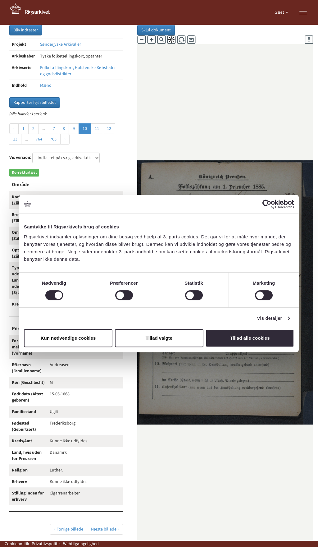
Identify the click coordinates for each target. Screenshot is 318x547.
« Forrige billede (68, 529)
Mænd (46, 85)
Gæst (280, 12)
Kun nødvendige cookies (68, 338)
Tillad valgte (159, 338)
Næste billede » (105, 529)
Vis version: (20, 157)
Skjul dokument (156, 30)
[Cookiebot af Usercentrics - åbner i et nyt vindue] (267, 204)
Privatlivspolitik (46, 544)
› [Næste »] (65, 139)
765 (53, 139)
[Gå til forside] (33, 12)
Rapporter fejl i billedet (34, 102)
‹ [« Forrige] (14, 129)
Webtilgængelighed (81, 544)
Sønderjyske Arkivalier (60, 44)
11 (97, 129)
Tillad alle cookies (250, 338)
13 (15, 139)
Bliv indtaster (25, 30)
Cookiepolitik (17, 544)
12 (109, 129)
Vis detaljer (269, 318)
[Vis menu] (303, 12)
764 (39, 139)
